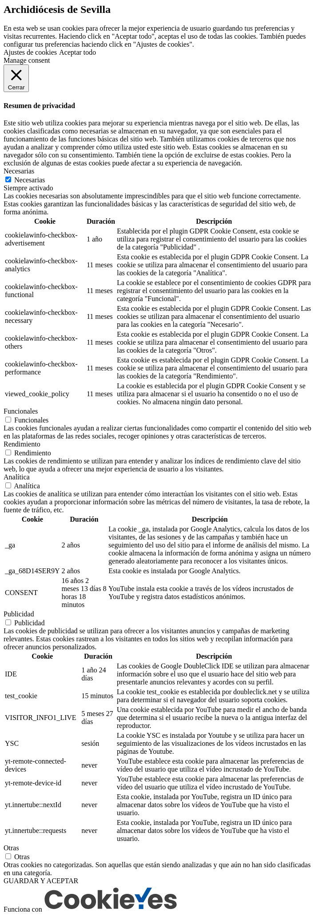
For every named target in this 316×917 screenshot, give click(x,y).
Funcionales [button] (21, 411)
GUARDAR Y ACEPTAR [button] (41, 881)
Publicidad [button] (19, 614)
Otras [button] (11, 848)
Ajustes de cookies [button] (30, 52)
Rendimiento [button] (22, 444)
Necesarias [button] (19, 171)
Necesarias (29, 180)
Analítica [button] (17, 477)
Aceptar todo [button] (77, 52)
